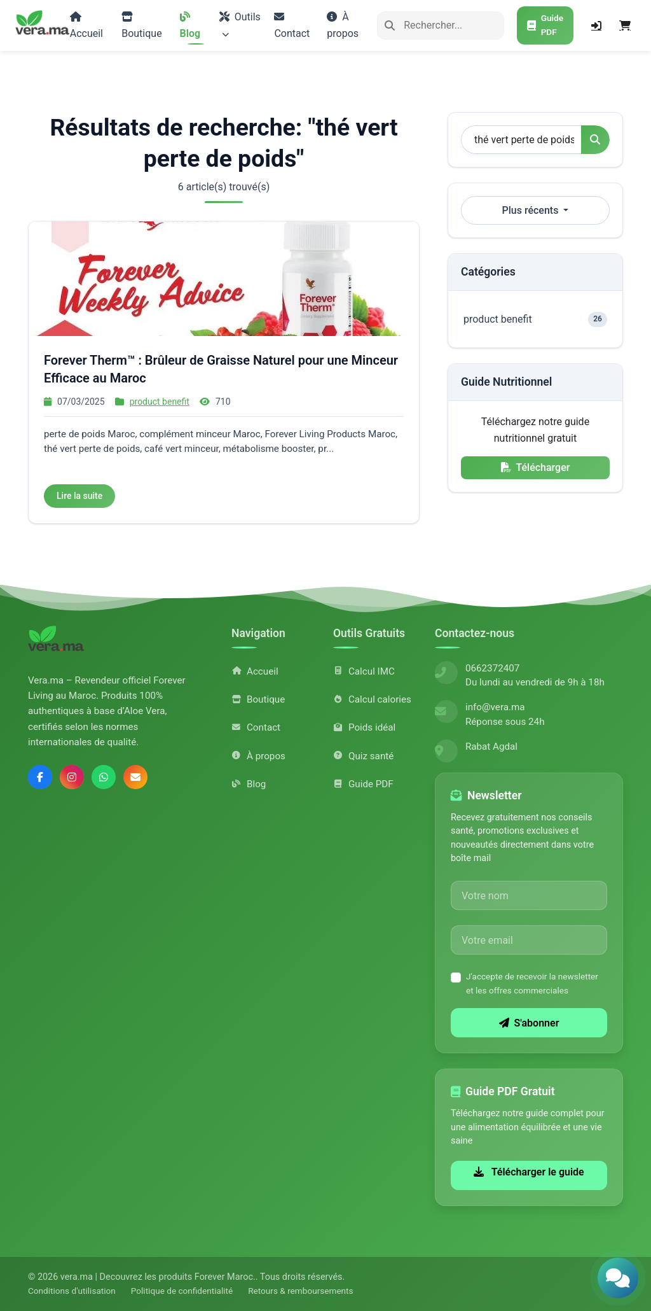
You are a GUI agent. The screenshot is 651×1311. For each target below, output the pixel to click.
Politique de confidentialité (182, 1291)
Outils (240, 24)
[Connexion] (596, 25)
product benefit (159, 401)
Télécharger (535, 467)
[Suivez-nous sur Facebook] (40, 777)
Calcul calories (372, 699)
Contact (292, 25)
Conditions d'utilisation (72, 1291)
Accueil (86, 25)
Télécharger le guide (529, 1172)
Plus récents (531, 210)
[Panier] (625, 25)
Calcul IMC (364, 671)
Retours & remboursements (300, 1291)
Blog (190, 25)
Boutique (141, 25)
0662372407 (492, 668)
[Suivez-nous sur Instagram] (72, 777)
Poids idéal (364, 727)
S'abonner (529, 1023)
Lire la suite (79, 496)
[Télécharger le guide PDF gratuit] (545, 25)
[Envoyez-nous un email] (135, 777)
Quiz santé (363, 756)
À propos (343, 25)
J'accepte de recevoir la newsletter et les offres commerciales (532, 983)
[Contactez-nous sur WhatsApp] (104, 777)
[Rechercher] (440, 25)
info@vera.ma (495, 707)
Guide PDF (363, 784)
